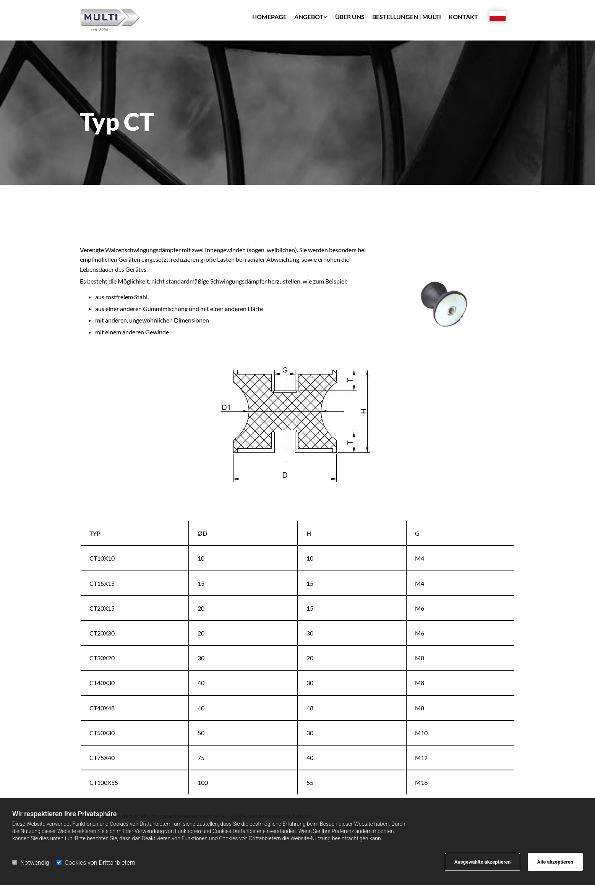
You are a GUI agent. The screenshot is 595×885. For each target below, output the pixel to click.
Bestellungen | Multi (406, 16)
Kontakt (463, 16)
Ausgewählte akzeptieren (482, 862)
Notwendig (30, 862)
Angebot (308, 16)
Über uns (350, 16)
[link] (307, 19)
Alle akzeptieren (555, 862)
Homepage (269, 16)
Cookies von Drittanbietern (96, 862)
